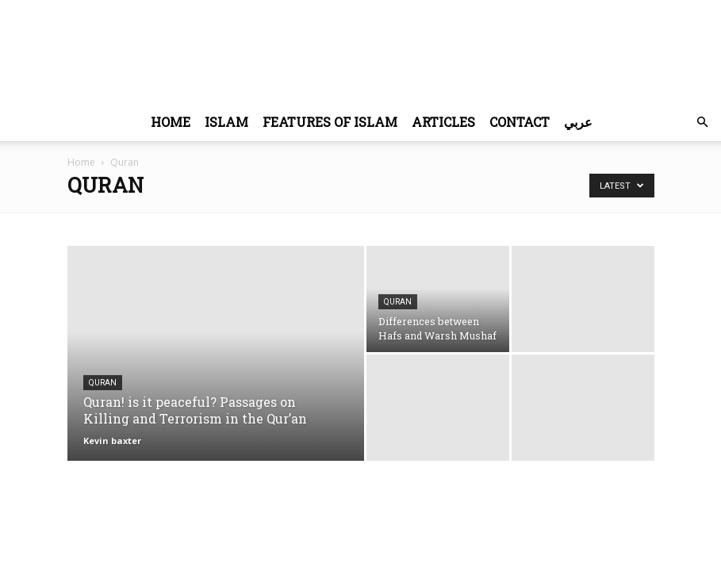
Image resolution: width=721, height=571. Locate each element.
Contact (519, 121)
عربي (578, 121)
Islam (226, 121)
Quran (103, 382)
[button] (702, 122)
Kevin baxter (112, 440)
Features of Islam (330, 121)
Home (170, 121)
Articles (443, 121)
